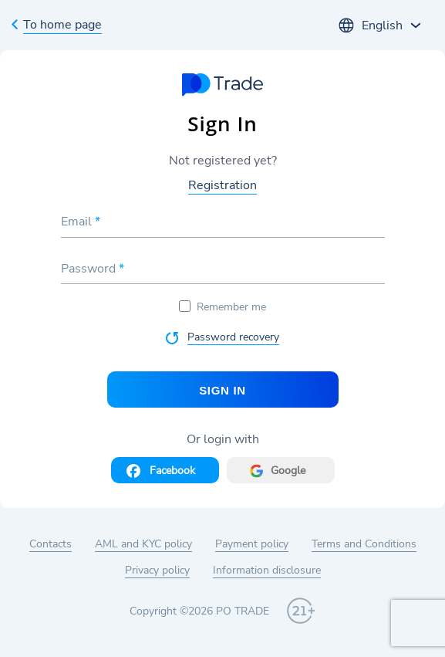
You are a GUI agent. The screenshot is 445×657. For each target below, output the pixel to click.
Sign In (222, 390)
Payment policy (251, 544)
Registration (222, 185)
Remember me (222, 307)
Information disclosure (267, 570)
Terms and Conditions (364, 544)
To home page (62, 24)
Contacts (50, 544)
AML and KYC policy (143, 544)
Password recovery (233, 337)
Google (288, 470)
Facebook (172, 470)
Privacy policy (157, 570)
